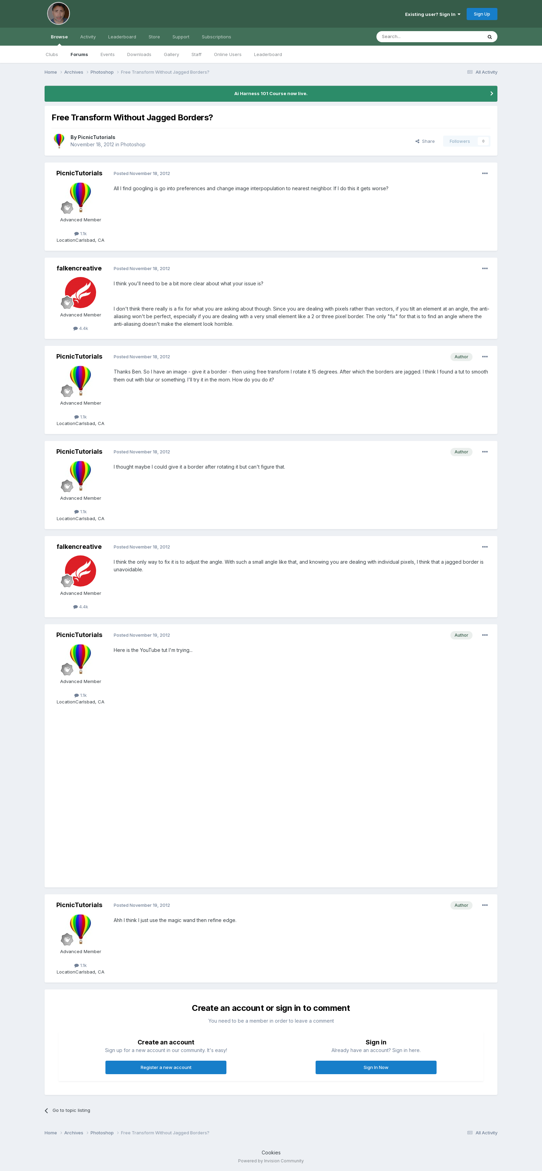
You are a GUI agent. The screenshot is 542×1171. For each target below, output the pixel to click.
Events (108, 54)
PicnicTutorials (96, 137)
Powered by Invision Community (271, 1160)
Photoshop (133, 144)
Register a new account (166, 1067)
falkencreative (79, 268)
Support (180, 36)
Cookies (271, 1152)
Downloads (139, 54)
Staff (196, 54)
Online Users (228, 54)
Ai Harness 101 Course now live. (271, 93)
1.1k (80, 233)
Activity (88, 36)
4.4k (80, 328)
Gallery (171, 54)
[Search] (411, 36)
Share (425, 141)
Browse (59, 40)
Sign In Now (376, 1067)
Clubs (52, 54)
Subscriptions (216, 36)
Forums (79, 54)
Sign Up (482, 14)
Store (154, 36)
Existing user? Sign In (432, 14)
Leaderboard (268, 54)
